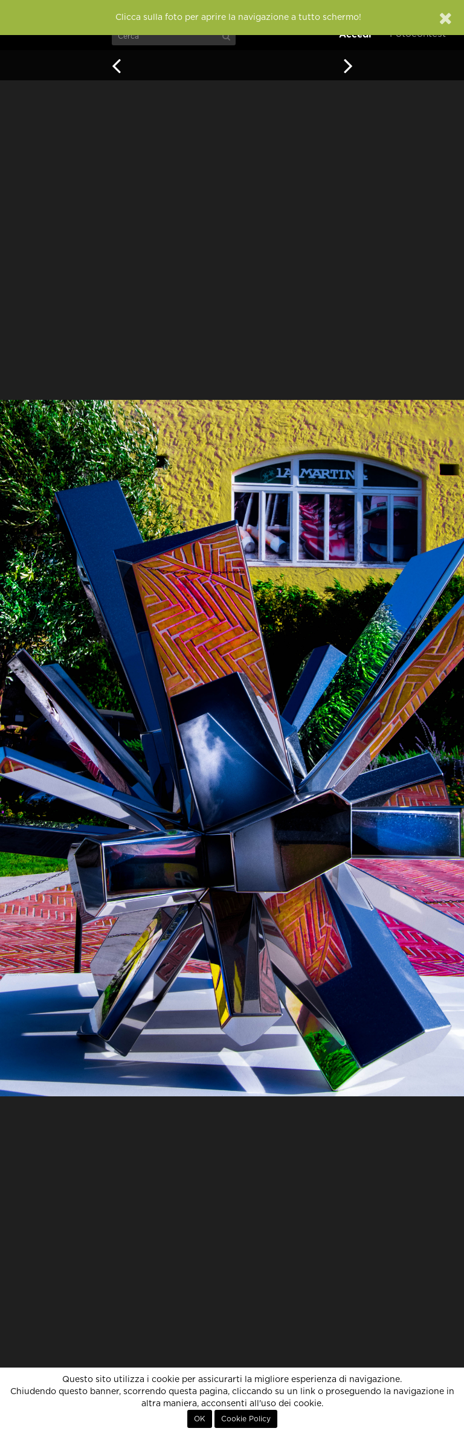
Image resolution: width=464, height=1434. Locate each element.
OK (199, 1419)
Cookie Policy (246, 1419)
